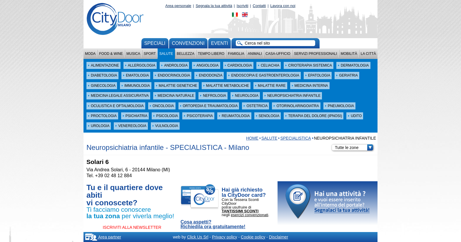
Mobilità (349, 54)
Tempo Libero (211, 54)
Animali (255, 54)
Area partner (103, 237)
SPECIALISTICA (295, 138)
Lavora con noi (282, 6)
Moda (90, 54)
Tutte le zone (354, 147)
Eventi (219, 43)
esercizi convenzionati (249, 215)
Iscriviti (242, 6)
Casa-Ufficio (277, 54)
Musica (133, 54)
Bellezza (185, 54)
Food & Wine (111, 54)
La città (368, 54)
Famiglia (236, 54)
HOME (252, 138)
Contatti (259, 6)
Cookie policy (253, 237)
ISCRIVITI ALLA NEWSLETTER (132, 227)
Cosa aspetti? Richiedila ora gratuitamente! (213, 224)
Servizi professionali (315, 54)
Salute (166, 54)
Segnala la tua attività (214, 6)
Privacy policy (224, 237)
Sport (150, 54)
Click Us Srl (197, 237)
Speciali (155, 43)
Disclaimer (278, 237)
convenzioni (188, 43)
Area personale (178, 6)
